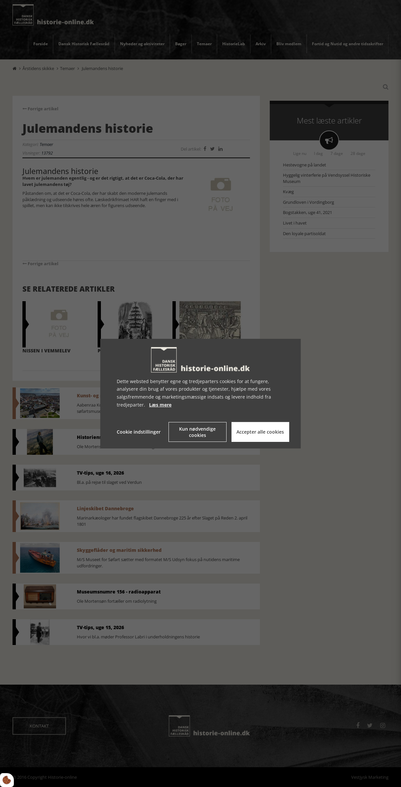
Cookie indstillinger (139, 432)
